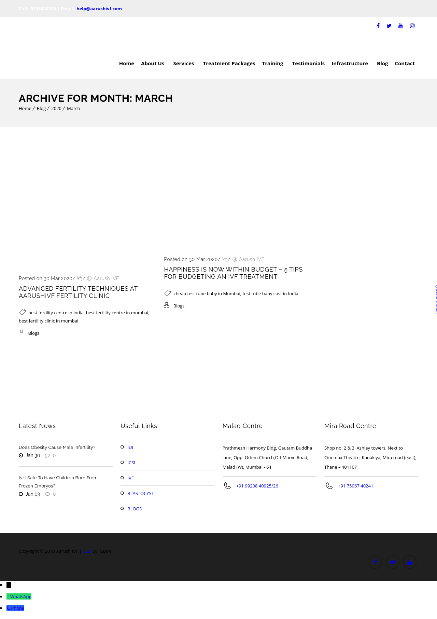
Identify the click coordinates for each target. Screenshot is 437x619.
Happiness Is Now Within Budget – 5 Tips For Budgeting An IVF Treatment (233, 273)
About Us (153, 63)
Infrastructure (351, 63)
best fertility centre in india (56, 313)
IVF (130, 478)
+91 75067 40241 (355, 486)
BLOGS (134, 509)
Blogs (33, 333)
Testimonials (308, 63)
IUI (130, 447)
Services (184, 63)
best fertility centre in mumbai (117, 313)
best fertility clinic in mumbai (48, 321)
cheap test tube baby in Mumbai (206, 293)
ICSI (131, 462)
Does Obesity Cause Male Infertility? (57, 447)
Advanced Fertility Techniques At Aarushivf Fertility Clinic (78, 292)
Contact (405, 63)
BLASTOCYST (140, 493)
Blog (382, 63)
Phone (17, 608)
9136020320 (43, 8)
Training (273, 63)
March (73, 108)
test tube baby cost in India (270, 293)
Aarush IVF (106, 278)
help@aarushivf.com (99, 8)
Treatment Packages (229, 63)
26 (275, 486)
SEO (87, 551)
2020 (56, 108)
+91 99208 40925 (253, 486)
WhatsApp (20, 596)
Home (126, 63)
